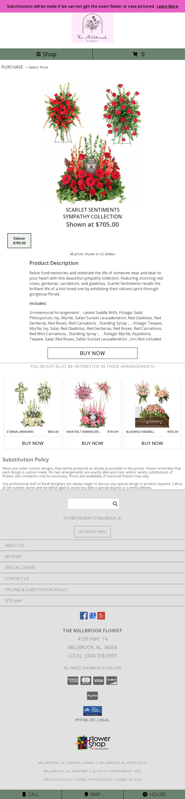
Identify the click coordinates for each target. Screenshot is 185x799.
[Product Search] (93, 503)
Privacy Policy (58, 779)
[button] (92, 711)
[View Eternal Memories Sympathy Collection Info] (33, 404)
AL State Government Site (116, 771)
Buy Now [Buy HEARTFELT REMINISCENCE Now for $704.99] (92, 443)
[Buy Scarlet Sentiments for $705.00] (92, 353)
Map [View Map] (92, 794)
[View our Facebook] (84, 618)
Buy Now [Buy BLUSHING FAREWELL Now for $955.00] (152, 443)
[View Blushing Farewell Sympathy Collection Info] (152, 404)
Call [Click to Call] (31, 794)
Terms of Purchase (94, 779)
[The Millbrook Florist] (92, 41)
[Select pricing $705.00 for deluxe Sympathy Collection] (19, 241)
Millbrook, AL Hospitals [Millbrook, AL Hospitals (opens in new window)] (122, 763)
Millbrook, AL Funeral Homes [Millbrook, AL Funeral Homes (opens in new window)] (67, 763)
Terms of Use (128, 779)
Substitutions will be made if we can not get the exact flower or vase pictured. (92, 6)
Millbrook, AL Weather (66, 771)
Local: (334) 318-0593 (92, 655)
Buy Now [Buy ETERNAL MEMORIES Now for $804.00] (33, 443)
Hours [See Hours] (154, 794)
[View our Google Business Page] (92, 618)
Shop (46, 54)
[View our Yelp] (101, 618)
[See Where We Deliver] (92, 531)
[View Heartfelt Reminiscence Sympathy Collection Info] (93, 404)
